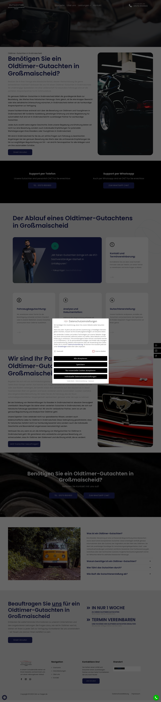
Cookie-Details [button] (70, 381)
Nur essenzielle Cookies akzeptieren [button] (81, 370)
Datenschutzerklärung (75, 344)
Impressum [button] (91, 381)
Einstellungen (62, 346)
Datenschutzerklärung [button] (81, 381)
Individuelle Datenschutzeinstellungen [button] (80, 376)
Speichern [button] (80, 364)
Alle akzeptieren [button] (80, 358)
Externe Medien (99, 351)
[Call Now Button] (156, 697)
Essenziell (58, 351)
